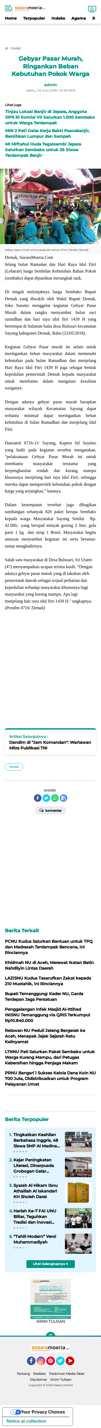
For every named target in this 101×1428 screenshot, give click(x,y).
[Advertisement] (50, 32)
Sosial (14, 767)
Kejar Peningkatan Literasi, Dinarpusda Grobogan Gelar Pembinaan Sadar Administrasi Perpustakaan (33, 1165)
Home (11, 18)
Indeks (58, 18)
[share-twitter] (46, 798)
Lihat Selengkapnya (50, 1264)
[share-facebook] (37, 798)
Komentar (50, 810)
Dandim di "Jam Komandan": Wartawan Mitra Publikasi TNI (50, 745)
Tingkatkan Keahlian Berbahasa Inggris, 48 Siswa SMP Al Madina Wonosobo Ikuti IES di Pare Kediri (36, 1140)
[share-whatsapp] (55, 798)
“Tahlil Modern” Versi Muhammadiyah (34, 1239)
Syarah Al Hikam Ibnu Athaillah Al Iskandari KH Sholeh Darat (35, 1191)
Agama (78, 18)
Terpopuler (34, 18)
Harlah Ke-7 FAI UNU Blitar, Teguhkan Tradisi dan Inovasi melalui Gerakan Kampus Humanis (34, 1216)
